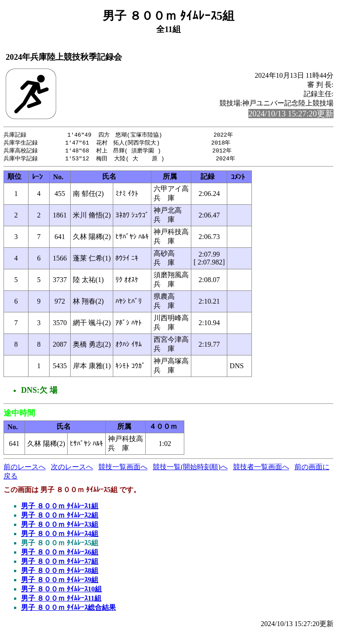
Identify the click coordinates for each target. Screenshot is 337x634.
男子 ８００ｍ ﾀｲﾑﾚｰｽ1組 (59, 507)
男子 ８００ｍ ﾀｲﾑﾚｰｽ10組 (61, 590)
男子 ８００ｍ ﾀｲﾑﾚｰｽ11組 (61, 600)
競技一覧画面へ (122, 468)
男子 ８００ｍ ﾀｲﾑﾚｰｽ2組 (59, 517)
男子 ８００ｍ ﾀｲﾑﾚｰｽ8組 (59, 572)
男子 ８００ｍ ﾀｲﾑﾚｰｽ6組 (59, 554)
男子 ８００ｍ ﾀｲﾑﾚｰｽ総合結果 (68, 609)
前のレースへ (25, 468)
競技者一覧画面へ (261, 468)
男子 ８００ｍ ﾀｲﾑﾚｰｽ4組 (59, 535)
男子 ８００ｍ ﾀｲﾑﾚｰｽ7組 (59, 563)
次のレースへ (72, 468)
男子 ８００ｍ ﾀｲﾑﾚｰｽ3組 (59, 526)
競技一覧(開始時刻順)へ (190, 468)
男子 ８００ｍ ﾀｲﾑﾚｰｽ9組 (59, 581)
